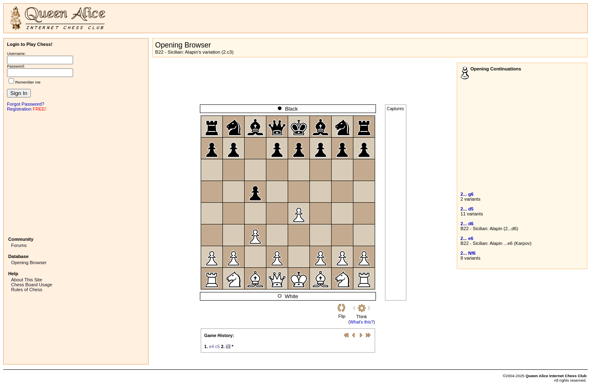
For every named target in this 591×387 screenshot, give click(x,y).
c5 (217, 346)
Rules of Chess (26, 289)
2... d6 (467, 223)
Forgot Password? (25, 104)
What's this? (361, 321)
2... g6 (467, 194)
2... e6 (466, 238)
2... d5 (467, 208)
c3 (228, 346)
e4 (211, 346)
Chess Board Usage (31, 284)
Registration (19, 108)
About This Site (26, 279)
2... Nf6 (468, 253)
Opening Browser (28, 262)
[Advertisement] (76, 173)
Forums (19, 245)
